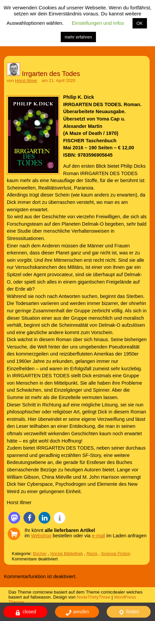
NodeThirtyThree (93, 597)
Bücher (40, 553)
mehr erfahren (78, 37)
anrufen (77, 612)
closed (25, 612)
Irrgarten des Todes (51, 73)
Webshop (41, 535)
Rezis (92, 553)
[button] (14, 518)
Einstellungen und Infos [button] (98, 23)
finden (128, 612)
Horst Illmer (26, 80)
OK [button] (140, 23)
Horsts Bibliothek (66, 553)
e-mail (98, 535)
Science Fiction (116, 553)
